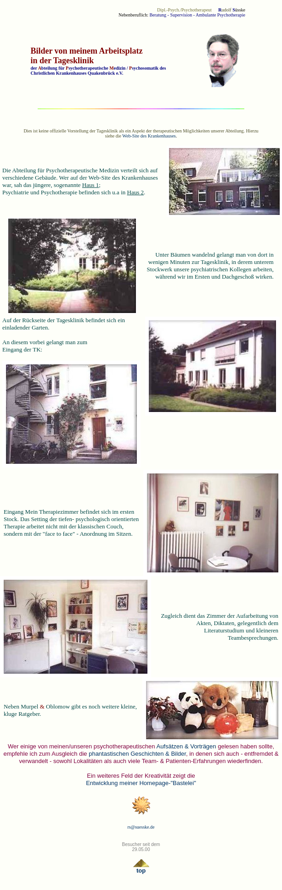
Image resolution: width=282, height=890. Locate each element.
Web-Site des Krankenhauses (148, 135)
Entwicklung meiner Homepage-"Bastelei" (141, 783)
